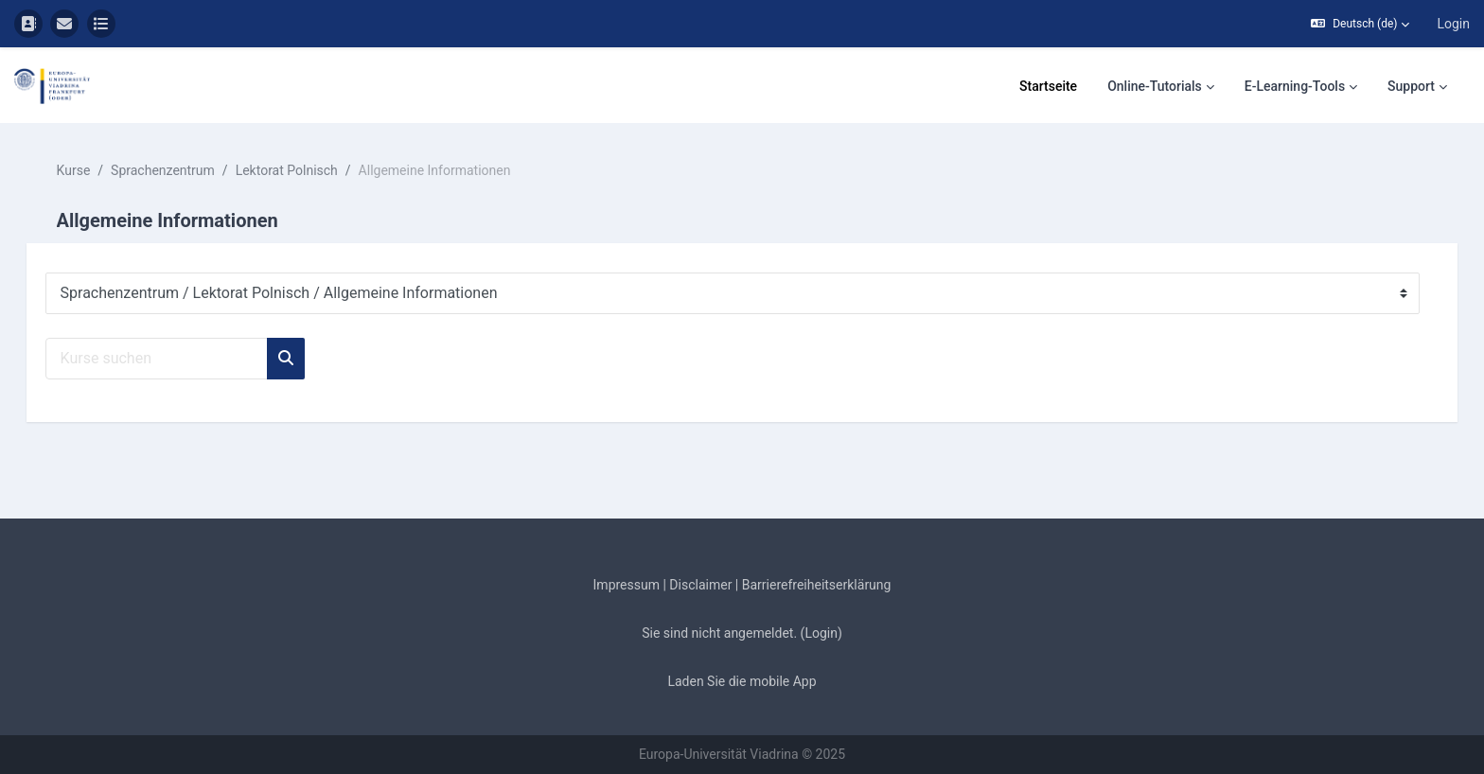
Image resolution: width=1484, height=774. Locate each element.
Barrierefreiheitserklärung (817, 584)
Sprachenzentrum (190, 170)
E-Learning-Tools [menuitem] (1295, 86)
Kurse (100, 170)
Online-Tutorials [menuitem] (1154, 86)
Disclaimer (700, 584)
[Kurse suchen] (183, 358)
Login (1453, 23)
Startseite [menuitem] (1048, 86)
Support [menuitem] (1411, 86)
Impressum (626, 584)
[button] (1360, 23)
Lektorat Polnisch (313, 170)
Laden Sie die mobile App (741, 681)
